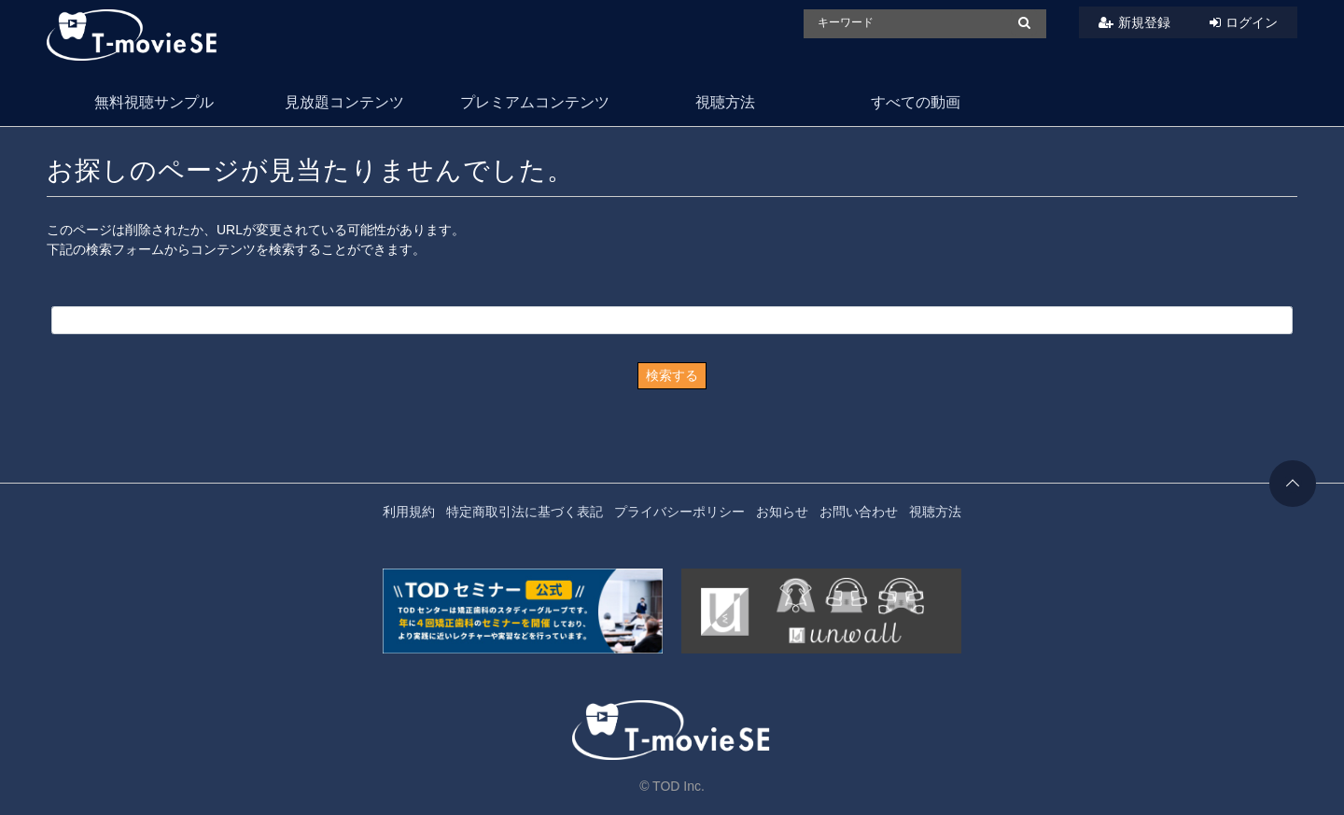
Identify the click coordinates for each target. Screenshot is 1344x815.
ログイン (1251, 22)
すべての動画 (915, 102)
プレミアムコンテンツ (534, 102)
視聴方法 (725, 102)
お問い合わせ (858, 511)
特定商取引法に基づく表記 (524, 511)
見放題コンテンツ (344, 102)
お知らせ (782, 511)
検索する (672, 375)
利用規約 (409, 511)
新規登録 (1144, 22)
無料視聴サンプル (154, 102)
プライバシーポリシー (679, 511)
